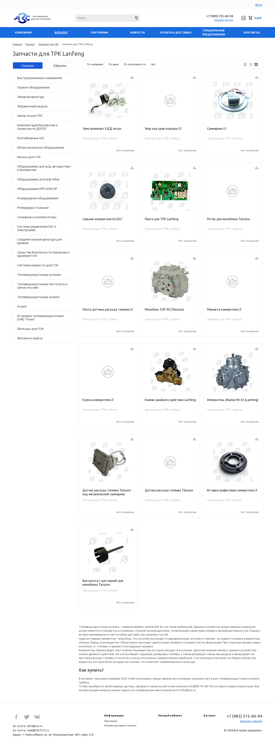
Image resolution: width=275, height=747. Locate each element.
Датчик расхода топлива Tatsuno (169, 490)
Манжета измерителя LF (224, 309)
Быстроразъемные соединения (39, 78)
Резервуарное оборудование (37, 198)
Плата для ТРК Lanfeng (161, 219)
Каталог (30, 44)
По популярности (135, 64)
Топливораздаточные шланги (38, 297)
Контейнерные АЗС (30, 138)
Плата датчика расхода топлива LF (107, 309)
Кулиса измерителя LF (98, 400)
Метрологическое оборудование (40, 147)
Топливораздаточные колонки (39, 274)
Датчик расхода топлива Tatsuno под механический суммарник (106, 492)
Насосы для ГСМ (28, 157)
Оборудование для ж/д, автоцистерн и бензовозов (44, 168)
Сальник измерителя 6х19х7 (102, 219)
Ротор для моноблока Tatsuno (228, 219)
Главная (17, 44)
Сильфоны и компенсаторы (36, 217)
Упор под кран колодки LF (163, 129)
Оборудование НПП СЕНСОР (37, 189)
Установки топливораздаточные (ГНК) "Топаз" (40, 317)
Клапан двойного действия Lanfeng (170, 400)
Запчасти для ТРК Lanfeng (99, 138)
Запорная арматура (30, 97)
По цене (113, 64)
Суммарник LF (216, 129)
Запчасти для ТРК (48, 44)
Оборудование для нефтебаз (38, 179)
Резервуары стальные (33, 207)
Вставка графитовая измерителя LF (232, 490)
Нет (153, 64)
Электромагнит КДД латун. (102, 129)
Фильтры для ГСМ (30, 329)
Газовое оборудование (33, 87)
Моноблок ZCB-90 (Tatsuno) (164, 309)
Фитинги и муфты (30, 338)
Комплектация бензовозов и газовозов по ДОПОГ (37, 126)
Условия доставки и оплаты (120, 725)
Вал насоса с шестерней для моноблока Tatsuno (102, 583)
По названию (95, 64)
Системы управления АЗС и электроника (36, 228)
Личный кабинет (170, 715)
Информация (114, 715)
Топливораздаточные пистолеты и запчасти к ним (42, 285)
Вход (258, 4)
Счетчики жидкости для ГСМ (37, 265)
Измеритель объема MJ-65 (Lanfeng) (232, 400)
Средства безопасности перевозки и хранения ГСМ (43, 254)
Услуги (22, 306)
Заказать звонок (223, 20)
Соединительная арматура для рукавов (39, 241)
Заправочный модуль (32, 106)
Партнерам (110, 721)
